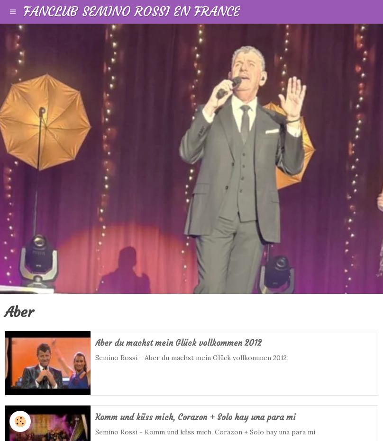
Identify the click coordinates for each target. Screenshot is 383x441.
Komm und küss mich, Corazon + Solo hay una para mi (195, 418)
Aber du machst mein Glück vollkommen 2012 (178, 343)
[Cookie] (20, 421)
